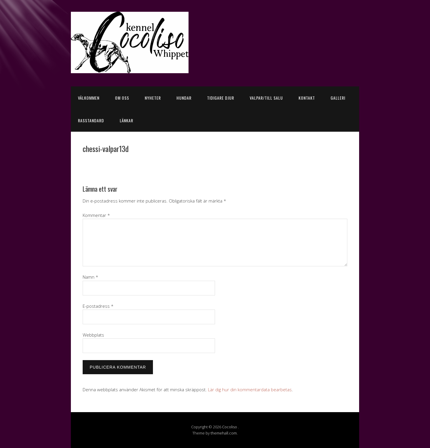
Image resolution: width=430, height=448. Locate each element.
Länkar (126, 120)
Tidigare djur (220, 98)
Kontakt (307, 98)
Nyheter (153, 98)
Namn (90, 277)
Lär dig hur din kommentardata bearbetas (250, 389)
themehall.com (224, 433)
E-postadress (98, 306)
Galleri (338, 98)
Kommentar (96, 215)
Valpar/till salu (266, 98)
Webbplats (93, 335)
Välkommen (88, 98)
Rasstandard (91, 120)
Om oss (122, 98)
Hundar (183, 98)
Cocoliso (230, 426)
